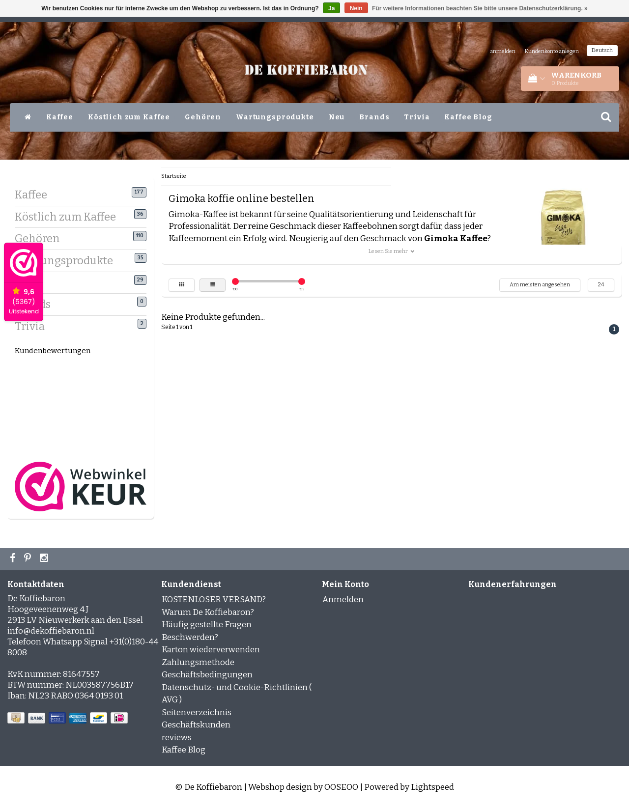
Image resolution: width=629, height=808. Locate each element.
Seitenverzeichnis (196, 712)
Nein (356, 8)
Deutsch (602, 50)
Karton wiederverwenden (211, 649)
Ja (331, 8)
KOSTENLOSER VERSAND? (214, 599)
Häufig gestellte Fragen (207, 624)
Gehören (203, 117)
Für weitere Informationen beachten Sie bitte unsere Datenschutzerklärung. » (480, 8)
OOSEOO (341, 787)
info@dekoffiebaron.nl (50, 631)
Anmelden (343, 599)
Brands (374, 117)
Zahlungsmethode (198, 662)
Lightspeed (432, 787)
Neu (337, 117)
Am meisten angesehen (540, 284)
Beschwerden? (190, 637)
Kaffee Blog (468, 117)
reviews (177, 737)
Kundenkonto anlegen (552, 51)
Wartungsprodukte (275, 117)
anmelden (502, 51)
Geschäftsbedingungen (207, 674)
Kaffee (59, 117)
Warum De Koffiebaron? (208, 612)
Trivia (416, 117)
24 (601, 284)
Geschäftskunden (196, 725)
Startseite (173, 176)
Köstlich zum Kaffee (129, 117)
